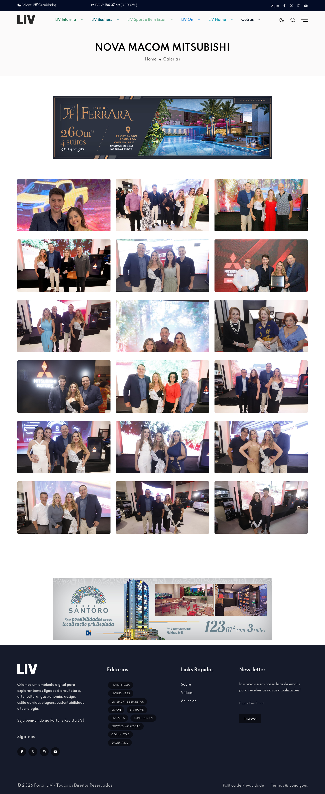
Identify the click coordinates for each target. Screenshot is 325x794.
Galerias (171, 59)
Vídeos (187, 693)
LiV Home (217, 20)
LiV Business (101, 20)
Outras (247, 20)
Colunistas (120, 734)
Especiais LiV (143, 718)
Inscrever (250, 718)
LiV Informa (65, 20)
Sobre (186, 684)
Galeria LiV (119, 743)
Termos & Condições (289, 786)
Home (151, 59)
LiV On (187, 20)
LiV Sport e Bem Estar (146, 20)
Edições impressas (125, 726)
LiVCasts (118, 718)
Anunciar (188, 701)
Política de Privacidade (243, 786)
